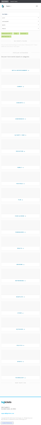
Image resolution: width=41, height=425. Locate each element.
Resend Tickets (14, 1)
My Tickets (5, 1)
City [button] (20, 18)
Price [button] (20, 28)
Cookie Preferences (7, 423)
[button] (8, 6)
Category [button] (20, 21)
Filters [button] (5, 14)
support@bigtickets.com (7, 413)
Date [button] (20, 25)
